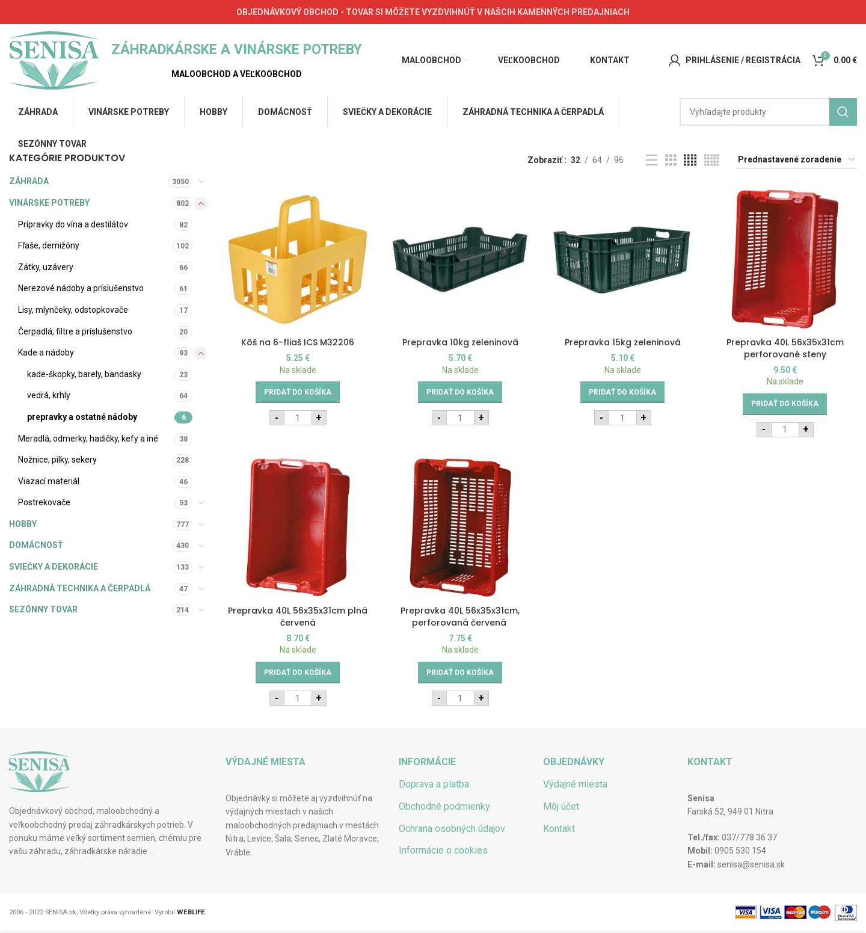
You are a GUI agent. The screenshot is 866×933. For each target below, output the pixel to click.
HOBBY (23, 524)
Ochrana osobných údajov (452, 828)
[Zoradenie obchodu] (797, 160)
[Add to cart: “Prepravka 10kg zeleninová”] (460, 392)
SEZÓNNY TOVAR (43, 609)
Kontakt (559, 828)
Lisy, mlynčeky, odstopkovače (73, 310)
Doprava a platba (434, 784)
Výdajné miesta (575, 784)
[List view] (651, 160)
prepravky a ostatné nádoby (82, 417)
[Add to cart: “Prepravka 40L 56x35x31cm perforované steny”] (785, 404)
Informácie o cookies (443, 850)
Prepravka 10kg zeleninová (460, 342)
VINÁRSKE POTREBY (49, 203)
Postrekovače (44, 502)
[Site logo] (54, 59)
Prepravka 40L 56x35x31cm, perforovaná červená (460, 617)
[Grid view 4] (690, 160)
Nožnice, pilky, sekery (57, 459)
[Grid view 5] (711, 160)
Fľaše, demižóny (48, 245)
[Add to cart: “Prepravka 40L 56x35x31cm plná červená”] (298, 672)
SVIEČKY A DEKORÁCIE (53, 566)
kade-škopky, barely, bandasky (84, 374)
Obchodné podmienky (444, 806)
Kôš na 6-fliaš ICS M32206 (297, 342)
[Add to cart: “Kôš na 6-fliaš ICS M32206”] (298, 392)
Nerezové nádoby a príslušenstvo (81, 288)
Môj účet (561, 806)
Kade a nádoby (46, 352)
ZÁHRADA (29, 181)
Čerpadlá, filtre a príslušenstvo (75, 331)
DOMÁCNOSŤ (36, 545)
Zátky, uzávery (45, 267)
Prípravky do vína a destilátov (73, 224)
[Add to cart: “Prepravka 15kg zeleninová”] (622, 392)
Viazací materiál (48, 481)
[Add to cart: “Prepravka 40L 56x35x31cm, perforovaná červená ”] (460, 672)
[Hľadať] (768, 112)
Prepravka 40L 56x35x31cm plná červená (297, 617)
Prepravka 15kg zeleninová (623, 342)
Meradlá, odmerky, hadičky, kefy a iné (88, 438)
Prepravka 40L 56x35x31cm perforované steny (785, 348)
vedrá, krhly (48, 395)
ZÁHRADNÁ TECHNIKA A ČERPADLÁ (79, 588)
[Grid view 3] (671, 160)
